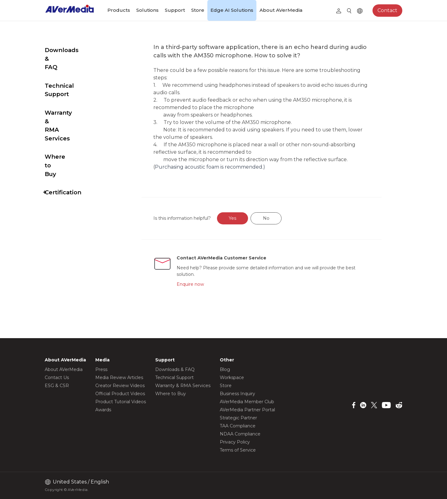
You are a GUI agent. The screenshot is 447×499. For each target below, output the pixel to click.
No (281, 218)
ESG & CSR (57, 385)
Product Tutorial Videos (120, 401)
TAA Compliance (237, 426)
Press (101, 369)
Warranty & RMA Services (69, 91)
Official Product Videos (120, 393)
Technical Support (72, 68)
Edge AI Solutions (231, 10)
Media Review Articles (119, 377)
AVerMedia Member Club (247, 401)
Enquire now (204, 284)
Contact (387, 10)
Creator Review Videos (120, 385)
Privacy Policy (235, 442)
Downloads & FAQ (72, 50)
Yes (247, 218)
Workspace (232, 377)
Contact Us (57, 377)
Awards (103, 410)
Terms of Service (238, 450)
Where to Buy (65, 113)
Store (197, 10)
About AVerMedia (281, 10)
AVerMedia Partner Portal (247, 410)
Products (118, 10)
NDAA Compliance (240, 434)
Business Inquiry (237, 393)
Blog (225, 369)
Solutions (147, 10)
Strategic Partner (238, 418)
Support (175, 10)
